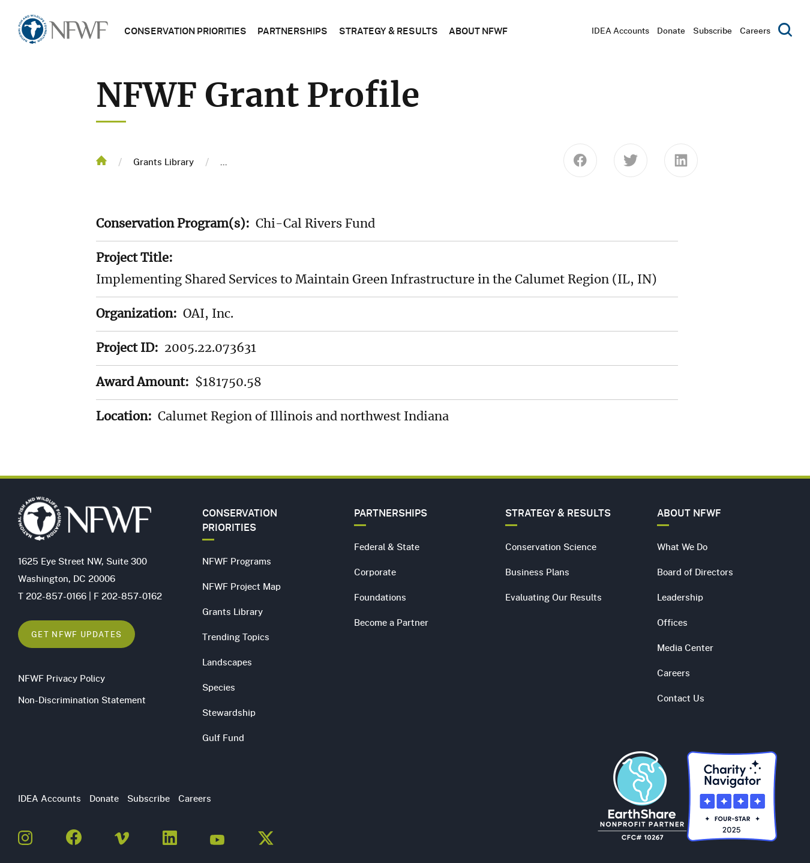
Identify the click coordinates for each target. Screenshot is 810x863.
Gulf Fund (223, 737)
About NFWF (689, 513)
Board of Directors (695, 571)
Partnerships (292, 30)
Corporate (375, 571)
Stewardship (229, 712)
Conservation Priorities (239, 520)
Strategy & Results (388, 30)
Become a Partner (391, 622)
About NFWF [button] (478, 30)
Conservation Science (550, 546)
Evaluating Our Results (553, 597)
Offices (672, 622)
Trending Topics (235, 636)
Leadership (680, 597)
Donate (671, 30)
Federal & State (386, 546)
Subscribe (712, 30)
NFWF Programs (236, 561)
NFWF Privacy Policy (61, 678)
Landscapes (227, 661)
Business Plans (537, 571)
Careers (755, 30)
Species (218, 687)
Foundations (380, 597)
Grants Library (163, 161)
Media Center (685, 647)
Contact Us (680, 697)
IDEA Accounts (620, 30)
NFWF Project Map (241, 586)
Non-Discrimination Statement (82, 699)
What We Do (682, 546)
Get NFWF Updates (76, 634)
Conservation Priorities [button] (185, 30)
